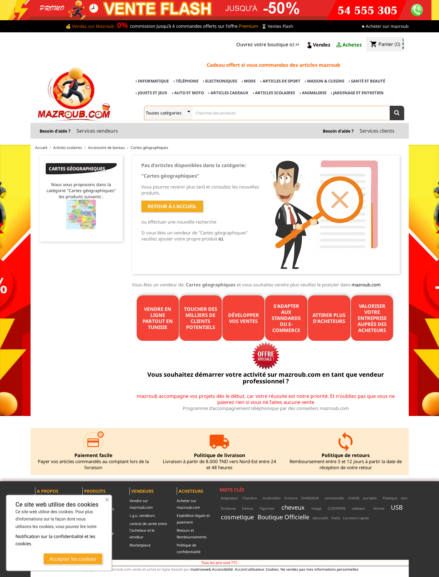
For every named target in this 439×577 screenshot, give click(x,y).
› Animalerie (313, 92)
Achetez (348, 45)
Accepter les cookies (73, 559)
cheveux (293, 507)
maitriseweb (200, 569)
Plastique (390, 498)
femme (378, 508)
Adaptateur (229, 498)
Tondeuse (228, 508)
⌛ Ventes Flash (277, 26)
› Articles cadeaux (228, 92)
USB (397, 507)
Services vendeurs (97, 130)
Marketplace (140, 545)
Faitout (247, 508)
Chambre (249, 498)
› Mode (248, 81)
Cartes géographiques (77, 169)
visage (316, 508)
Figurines (267, 508)
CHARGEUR (310, 498)
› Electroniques (220, 81)
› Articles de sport (280, 81)
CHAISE (353, 498)
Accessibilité (222, 569)
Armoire (290, 498)
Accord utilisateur (249, 569)
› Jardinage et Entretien (357, 92)
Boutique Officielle (283, 517)
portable (370, 498)
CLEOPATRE (337, 508)
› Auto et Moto (188, 92)
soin (404, 498)
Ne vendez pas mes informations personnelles (319, 569)
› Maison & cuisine (324, 81)
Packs (335, 518)
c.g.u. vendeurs (142, 515)
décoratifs (320, 518)
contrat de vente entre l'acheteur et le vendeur (148, 530)
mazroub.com (366, 285)
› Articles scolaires (274, 92)
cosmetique (237, 517)
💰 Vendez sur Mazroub (90, 26)
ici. (221, 239)
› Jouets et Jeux (151, 92)
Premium (248, 26)
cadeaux (358, 508)
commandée (334, 498)
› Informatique (152, 81)
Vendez (318, 45)
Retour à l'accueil (172, 206)
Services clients (377, 130)
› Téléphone (185, 81)
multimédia (271, 498)
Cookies (272, 569)
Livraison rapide (356, 518)
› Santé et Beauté (367, 81)
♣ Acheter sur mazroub (385, 26)
